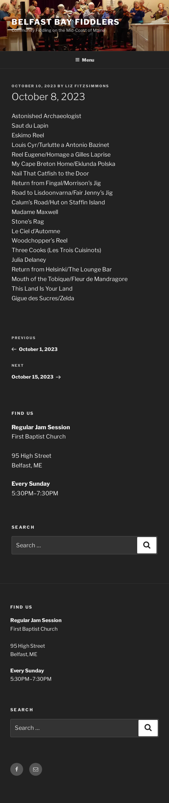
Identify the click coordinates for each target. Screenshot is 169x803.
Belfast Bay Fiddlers (66, 22)
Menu (84, 60)
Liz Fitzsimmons (87, 86)
